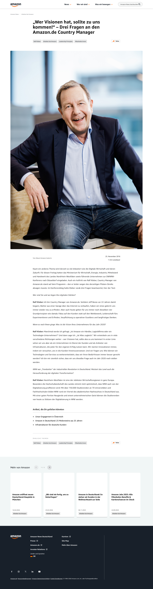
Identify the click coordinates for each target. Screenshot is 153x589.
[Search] (129, 4)
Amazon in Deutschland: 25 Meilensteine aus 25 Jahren (58, 420)
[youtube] (40, 571)
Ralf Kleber (37, 41)
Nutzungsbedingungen (24, 578)
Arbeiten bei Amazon (27, 14)
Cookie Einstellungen (56, 578)
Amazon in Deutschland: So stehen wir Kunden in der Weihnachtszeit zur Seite (90, 497)
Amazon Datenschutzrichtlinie (41, 578)
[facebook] (13, 571)
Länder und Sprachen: (37, 554)
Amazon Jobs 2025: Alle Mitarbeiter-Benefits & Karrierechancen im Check (122, 497)
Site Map (65, 541)
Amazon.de (36, 545)
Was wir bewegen (102, 4)
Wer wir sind (82, 4)
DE (32, 556)
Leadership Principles (66, 41)
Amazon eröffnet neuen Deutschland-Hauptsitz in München (23, 497)
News (66, 4)
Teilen (116, 41)
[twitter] (27, 571)
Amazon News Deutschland (41, 536)
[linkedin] (33, 571)
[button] (70, 4)
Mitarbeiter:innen (80, 41)
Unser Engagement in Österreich (49, 416)
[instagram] (20, 571)
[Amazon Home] (15, 5)
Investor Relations (39, 549)
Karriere (66, 536)
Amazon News (14, 14)
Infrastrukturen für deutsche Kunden (50, 424)
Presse (34, 541)
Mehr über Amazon (69, 545)
